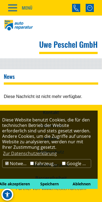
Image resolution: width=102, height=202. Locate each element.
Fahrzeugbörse (45, 164)
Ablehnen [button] (82, 183)
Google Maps (76, 164)
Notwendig (17, 164)
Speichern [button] (49, 183)
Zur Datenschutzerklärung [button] (30, 153)
